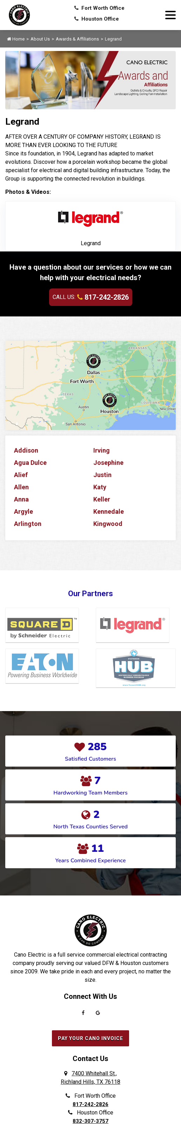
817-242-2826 (103, 297)
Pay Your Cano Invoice (90, 1038)
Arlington (27, 523)
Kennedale (108, 511)
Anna (21, 499)
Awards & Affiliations (77, 39)
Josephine (108, 462)
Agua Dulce (30, 462)
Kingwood (107, 523)
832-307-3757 (90, 1121)
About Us (40, 39)
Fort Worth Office (99, 8)
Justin (102, 474)
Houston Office (96, 19)
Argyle (23, 511)
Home (16, 39)
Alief (21, 474)
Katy (99, 487)
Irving (101, 450)
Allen (21, 487)
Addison (26, 450)
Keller (101, 499)
